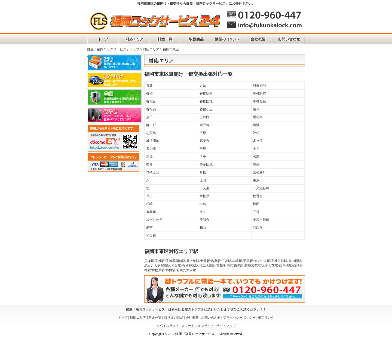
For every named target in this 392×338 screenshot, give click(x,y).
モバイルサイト (167, 326)
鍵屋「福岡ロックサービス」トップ (113, 49)
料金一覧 (164, 39)
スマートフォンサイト (197, 326)
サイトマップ (226, 326)
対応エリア (133, 39)
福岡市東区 (171, 49)
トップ (123, 317)
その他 (114, 115)
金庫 (114, 97)
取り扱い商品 (173, 317)
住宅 (90, 57)
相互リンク (266, 317)
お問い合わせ (289, 39)
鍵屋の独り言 (227, 39)
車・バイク (114, 80)
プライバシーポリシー (239, 317)
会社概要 (258, 39)
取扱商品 (196, 39)
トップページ (102, 39)
